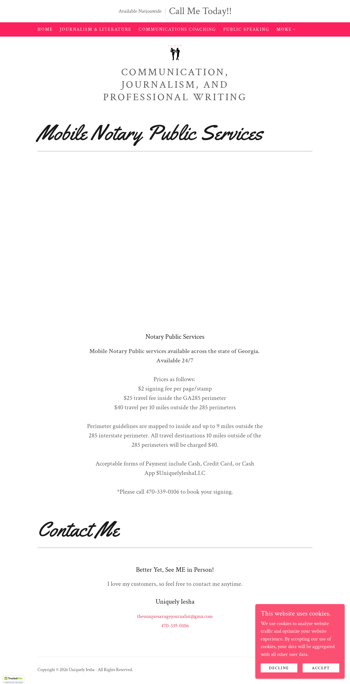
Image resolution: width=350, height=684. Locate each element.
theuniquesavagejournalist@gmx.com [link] (175, 616)
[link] (175, 52)
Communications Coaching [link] (177, 29)
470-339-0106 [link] (175, 625)
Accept (321, 668)
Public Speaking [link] (246, 29)
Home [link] (45, 29)
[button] (286, 29)
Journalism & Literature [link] (95, 29)
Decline (279, 668)
